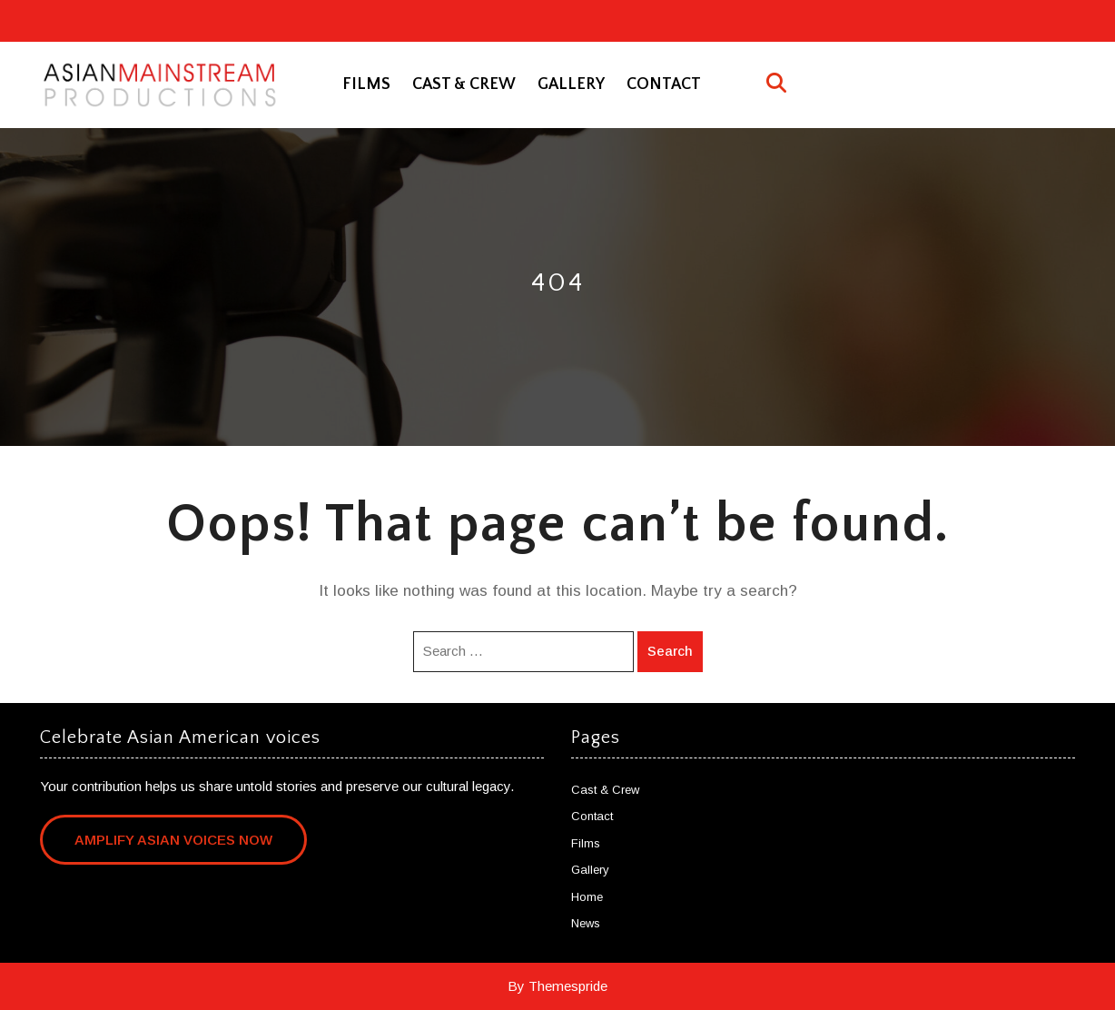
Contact (664, 84)
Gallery (571, 84)
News (585, 923)
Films (366, 84)
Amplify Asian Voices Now (173, 839)
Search (670, 650)
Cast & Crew (464, 84)
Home (587, 897)
